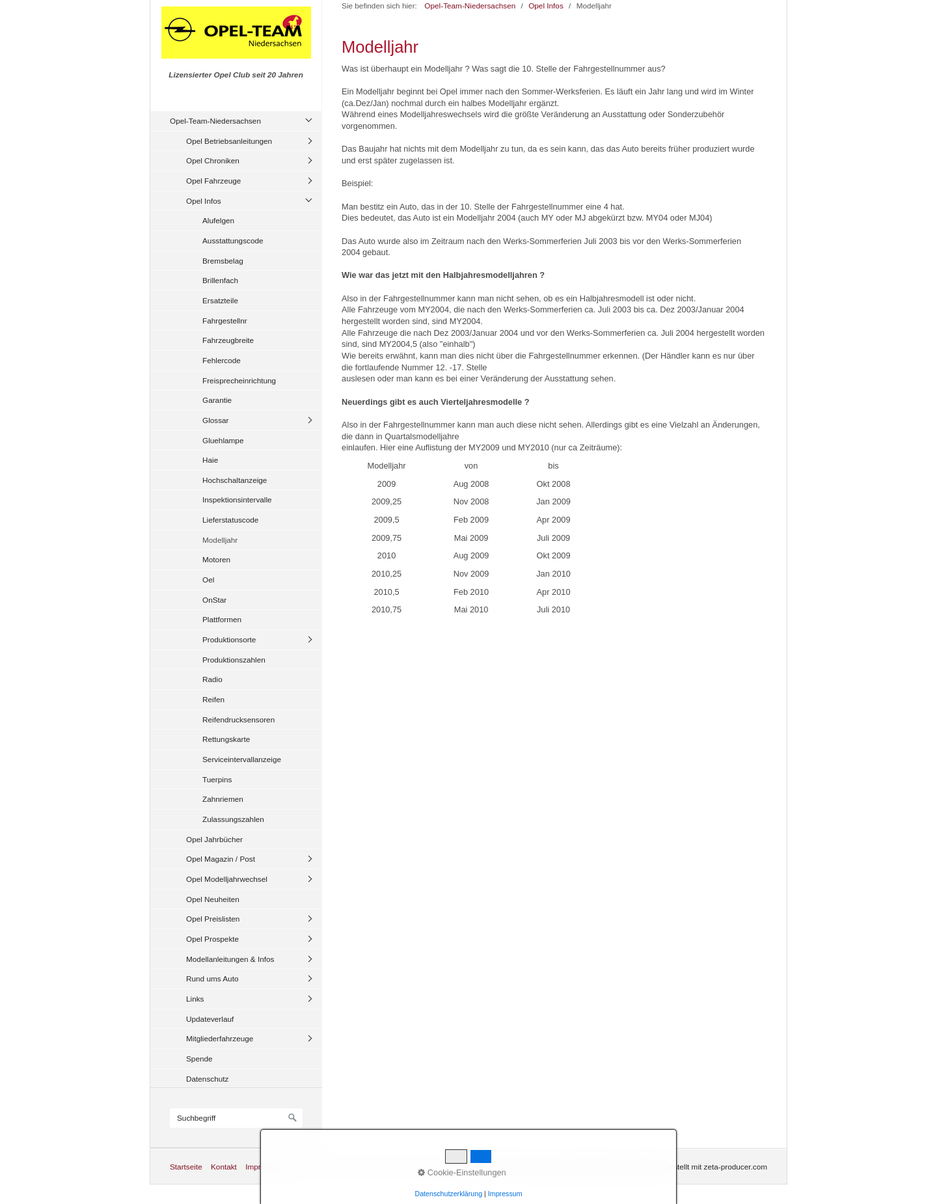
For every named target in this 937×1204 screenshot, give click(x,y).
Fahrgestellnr (224, 320)
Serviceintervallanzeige (241, 759)
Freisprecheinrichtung (239, 380)
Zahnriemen (222, 799)
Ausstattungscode (233, 240)
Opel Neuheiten (212, 899)
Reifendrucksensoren (238, 719)
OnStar (214, 599)
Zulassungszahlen (233, 819)
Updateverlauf (210, 1019)
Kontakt (224, 1166)
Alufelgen (218, 220)
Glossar (215, 420)
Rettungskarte (226, 739)
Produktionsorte (229, 639)
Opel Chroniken (212, 160)
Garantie (217, 400)
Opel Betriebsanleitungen (229, 141)
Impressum (264, 1166)
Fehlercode (221, 360)
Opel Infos (203, 201)
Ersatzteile (220, 300)
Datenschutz (207, 1078)
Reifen (213, 699)
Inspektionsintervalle (237, 499)
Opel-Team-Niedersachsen (215, 120)
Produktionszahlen (233, 659)
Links (195, 998)
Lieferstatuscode (230, 519)
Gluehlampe (222, 440)
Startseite (186, 1166)
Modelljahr (220, 540)
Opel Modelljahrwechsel (226, 879)
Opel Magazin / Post (220, 859)
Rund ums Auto (212, 978)
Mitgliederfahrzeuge (219, 1038)
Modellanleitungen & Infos (230, 959)
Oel (208, 579)
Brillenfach (220, 280)
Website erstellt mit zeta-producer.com (702, 1166)
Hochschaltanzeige (234, 480)
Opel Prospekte (212, 939)
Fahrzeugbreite (228, 340)
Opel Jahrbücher (214, 839)
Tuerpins (217, 779)
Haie (210, 460)
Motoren (216, 559)
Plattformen (221, 619)
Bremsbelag (222, 260)
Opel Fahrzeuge (213, 180)
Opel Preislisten (212, 918)
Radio (212, 679)
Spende (199, 1058)
